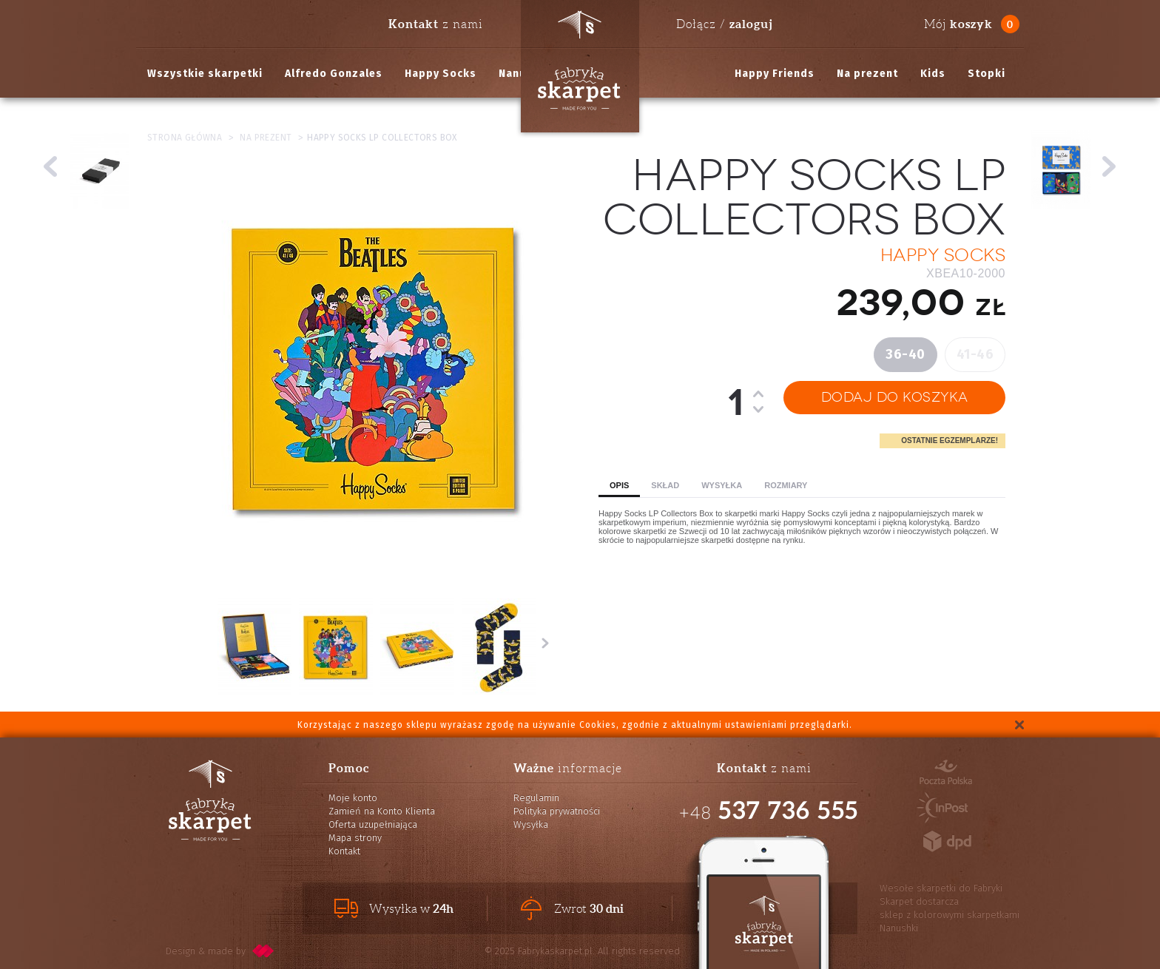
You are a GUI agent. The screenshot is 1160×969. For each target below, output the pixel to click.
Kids (932, 73)
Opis (619, 485)
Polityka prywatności (556, 811)
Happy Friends (775, 73)
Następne (545, 642)
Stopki (986, 73)
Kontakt (344, 851)
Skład (665, 485)
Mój (958, 24)
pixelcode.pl (263, 951)
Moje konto (352, 797)
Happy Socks (440, 73)
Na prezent (867, 73)
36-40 (905, 354)
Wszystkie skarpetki (205, 73)
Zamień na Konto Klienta (381, 811)
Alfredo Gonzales (333, 73)
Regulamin (536, 797)
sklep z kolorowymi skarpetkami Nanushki (949, 921)
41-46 (975, 354)
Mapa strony (355, 837)
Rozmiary (785, 485)
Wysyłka (721, 485)
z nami (435, 23)
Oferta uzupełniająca (372, 824)
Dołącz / (724, 23)
